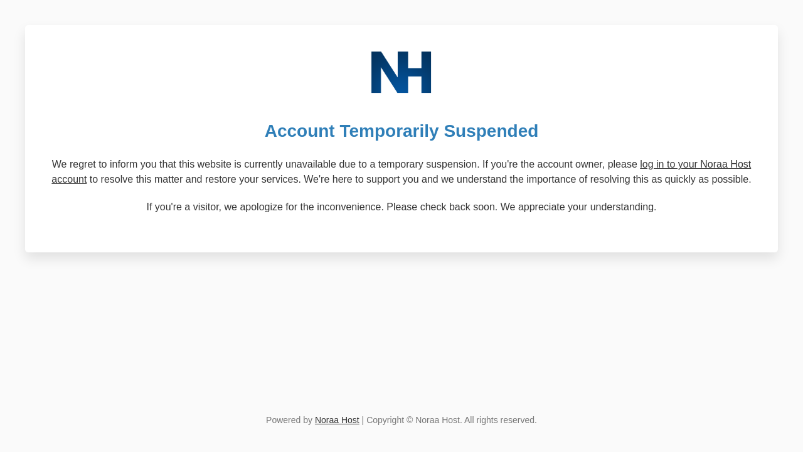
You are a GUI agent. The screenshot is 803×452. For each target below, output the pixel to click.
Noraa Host (337, 420)
